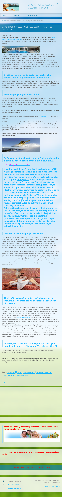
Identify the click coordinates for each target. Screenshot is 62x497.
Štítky (4, 373)
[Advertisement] (31, 402)
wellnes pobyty (29, 373)
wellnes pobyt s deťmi (44, 373)
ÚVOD (4, 16)
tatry (19, 373)
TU (42, 105)
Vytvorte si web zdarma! (52, 487)
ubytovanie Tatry (22, 377)
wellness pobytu (44, 117)
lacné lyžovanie (9, 377)
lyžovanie (11, 373)
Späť (3, 383)
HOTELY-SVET (16, 16)
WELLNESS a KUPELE (32, 16)
